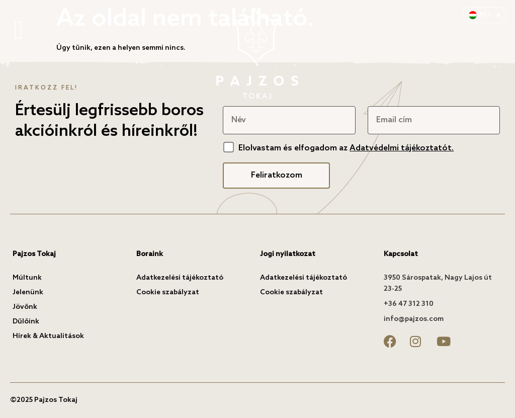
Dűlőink (26, 321)
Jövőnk (25, 307)
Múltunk (27, 278)
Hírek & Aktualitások (48, 336)
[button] (18, 31)
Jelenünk (28, 292)
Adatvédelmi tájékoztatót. (402, 148)
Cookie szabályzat (167, 292)
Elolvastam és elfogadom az (346, 148)
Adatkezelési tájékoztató (179, 278)
